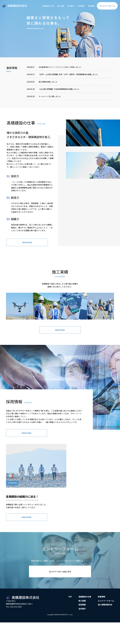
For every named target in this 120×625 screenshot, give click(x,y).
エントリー (107, 5)
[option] (60, 28)
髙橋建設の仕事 (45, 5)
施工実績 (58, 5)
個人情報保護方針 (105, 606)
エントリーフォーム (106, 602)
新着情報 (90, 5)
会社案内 (68, 5)
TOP (70, 598)
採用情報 (79, 5)
